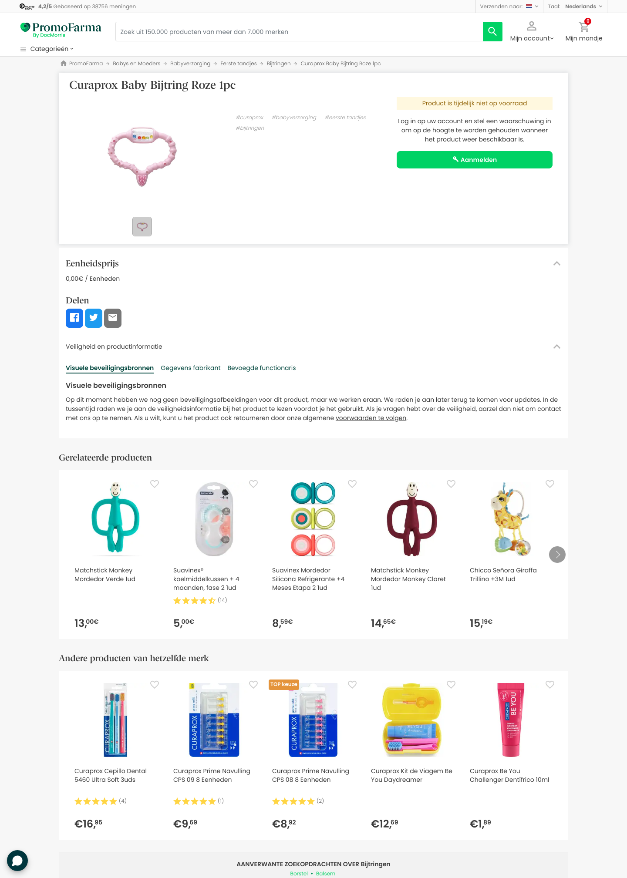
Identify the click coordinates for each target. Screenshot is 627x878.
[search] (492, 31)
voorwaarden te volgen (371, 418)
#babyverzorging (293, 117)
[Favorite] (155, 484)
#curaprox (249, 117)
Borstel (299, 874)
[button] (509, 6)
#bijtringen (250, 128)
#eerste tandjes (345, 117)
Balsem (325, 874)
